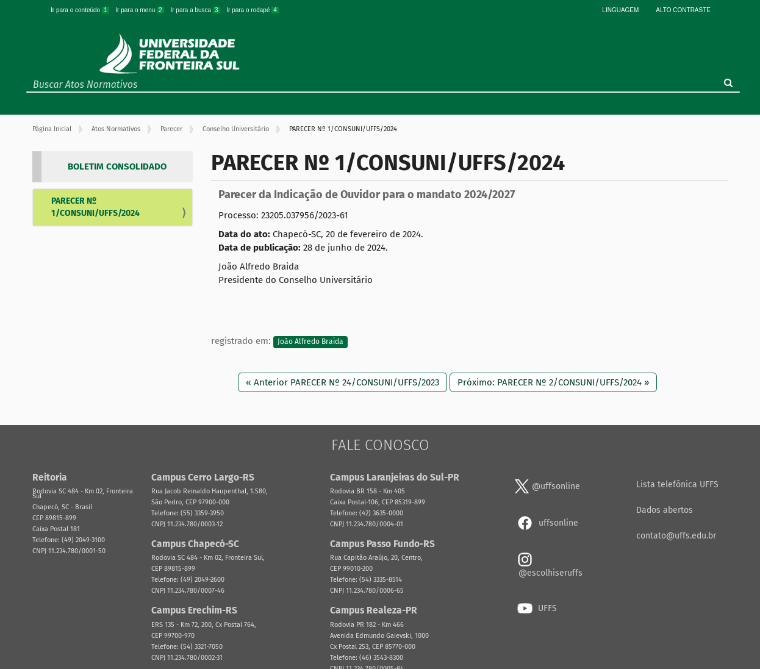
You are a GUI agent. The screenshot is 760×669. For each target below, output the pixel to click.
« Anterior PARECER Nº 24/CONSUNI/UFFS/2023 (342, 382)
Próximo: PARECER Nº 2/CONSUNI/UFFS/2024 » (553, 382)
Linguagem (620, 10)
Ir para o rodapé (252, 10)
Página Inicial (51, 129)
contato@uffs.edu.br (676, 536)
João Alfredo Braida (310, 341)
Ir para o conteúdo (80, 10)
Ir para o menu (140, 10)
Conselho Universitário (236, 129)
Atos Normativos (115, 129)
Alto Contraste (683, 10)
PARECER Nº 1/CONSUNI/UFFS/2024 (95, 207)
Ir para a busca (195, 10)
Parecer (171, 129)
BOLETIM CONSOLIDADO (117, 166)
